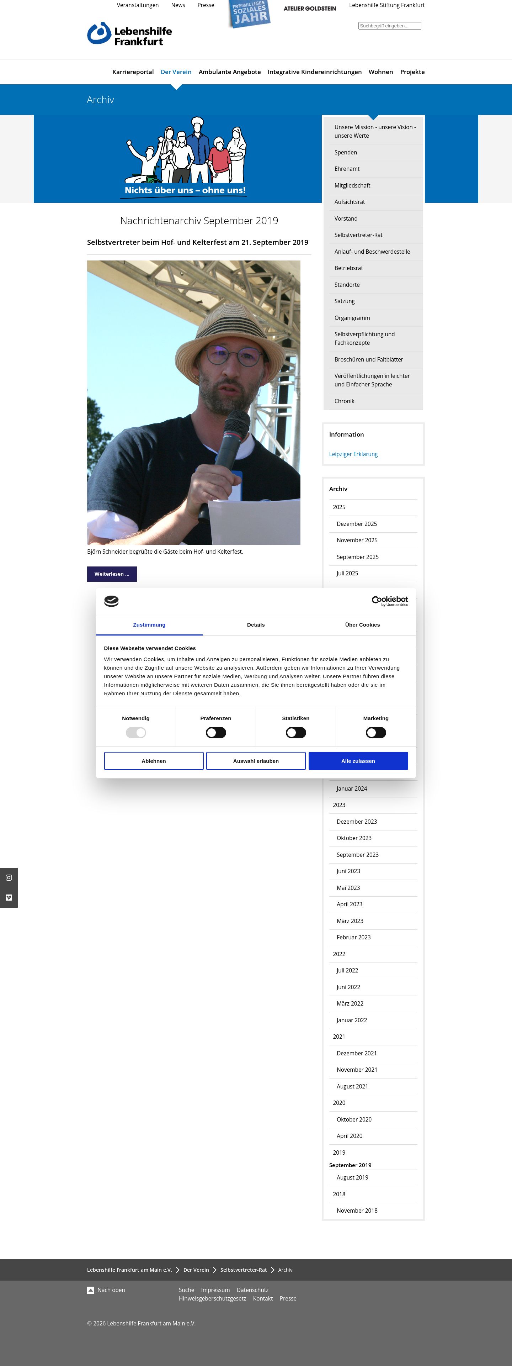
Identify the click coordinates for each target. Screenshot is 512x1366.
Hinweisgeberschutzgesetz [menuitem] (212, 1298)
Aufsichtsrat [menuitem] (350, 202)
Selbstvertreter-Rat (243, 1269)
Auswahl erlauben (256, 761)
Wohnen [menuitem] (381, 72)
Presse (206, 5)
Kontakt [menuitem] (263, 1298)
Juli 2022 (347, 970)
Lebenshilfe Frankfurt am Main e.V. (129, 1269)
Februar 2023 (354, 937)
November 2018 (357, 1210)
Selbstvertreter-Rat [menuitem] (359, 235)
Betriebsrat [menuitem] (349, 268)
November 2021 (357, 1070)
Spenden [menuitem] (346, 152)
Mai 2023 (348, 888)
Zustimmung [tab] (149, 625)
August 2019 (352, 1177)
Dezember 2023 (357, 822)
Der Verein (196, 1269)
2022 (339, 954)
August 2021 (352, 1086)
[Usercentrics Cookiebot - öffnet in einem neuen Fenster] (377, 601)
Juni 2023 (348, 871)
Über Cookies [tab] (362, 625)
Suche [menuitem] (186, 1290)
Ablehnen (154, 761)
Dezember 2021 (357, 1053)
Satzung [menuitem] (345, 301)
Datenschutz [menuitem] (252, 1290)
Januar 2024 (352, 788)
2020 (339, 1103)
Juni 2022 (348, 987)
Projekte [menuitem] (412, 72)
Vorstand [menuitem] (346, 218)
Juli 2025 (347, 573)
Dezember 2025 (357, 524)
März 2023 (350, 921)
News (178, 5)
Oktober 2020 (354, 1119)
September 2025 (358, 557)
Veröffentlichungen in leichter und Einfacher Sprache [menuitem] (372, 380)
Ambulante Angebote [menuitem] (230, 72)
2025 (339, 507)
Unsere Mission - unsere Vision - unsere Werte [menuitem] (375, 131)
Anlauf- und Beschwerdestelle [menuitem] (372, 251)
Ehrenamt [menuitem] (347, 169)
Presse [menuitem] (288, 1298)
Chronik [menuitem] (344, 401)
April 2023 (349, 904)
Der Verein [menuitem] (176, 72)
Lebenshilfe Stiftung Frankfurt (387, 5)
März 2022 (350, 1003)
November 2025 (357, 540)
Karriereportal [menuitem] (133, 72)
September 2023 (358, 855)
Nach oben (106, 1290)
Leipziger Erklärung (353, 454)
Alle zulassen (358, 761)
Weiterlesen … (108, 571)
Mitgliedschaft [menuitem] (352, 185)
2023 (339, 805)
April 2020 (349, 1136)
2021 (339, 1036)
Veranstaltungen (138, 5)
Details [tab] (256, 625)
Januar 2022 (352, 1020)
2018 (339, 1194)
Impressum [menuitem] (215, 1290)
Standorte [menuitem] (347, 285)
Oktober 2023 (354, 838)
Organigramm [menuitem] (352, 318)
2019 (339, 1152)
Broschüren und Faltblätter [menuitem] (369, 359)
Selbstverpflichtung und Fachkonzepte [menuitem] (365, 339)
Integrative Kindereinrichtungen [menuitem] (315, 72)
